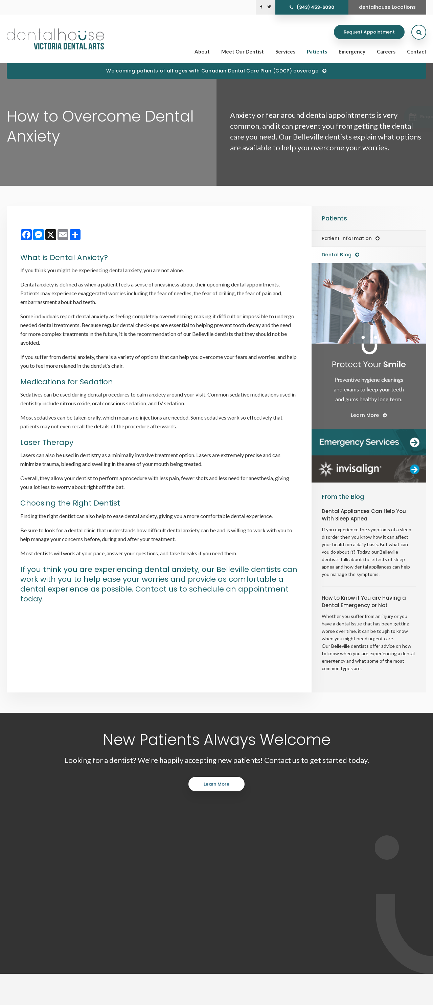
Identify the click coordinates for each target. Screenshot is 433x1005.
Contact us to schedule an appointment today (154, 594)
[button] (397, 117)
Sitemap (94, 996)
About (202, 51)
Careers (386, 51)
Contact (417, 51)
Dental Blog (337, 254)
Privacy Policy (19, 996)
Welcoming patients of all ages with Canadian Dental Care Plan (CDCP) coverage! (213, 70)
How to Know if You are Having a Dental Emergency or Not (364, 601)
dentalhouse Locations (387, 7)
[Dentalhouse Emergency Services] (369, 442)
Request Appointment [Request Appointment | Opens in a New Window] (369, 32)
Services (285, 51)
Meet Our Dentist (242, 51)
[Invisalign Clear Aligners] (369, 469)
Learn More (216, 784)
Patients (317, 51)
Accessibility (49, 996)
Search (74, 996)
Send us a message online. (356, 861)
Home (250, 908)
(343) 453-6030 (315, 7)
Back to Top (118, 996)
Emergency (352, 51)
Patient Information (347, 238)
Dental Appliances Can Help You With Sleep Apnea (364, 515)
